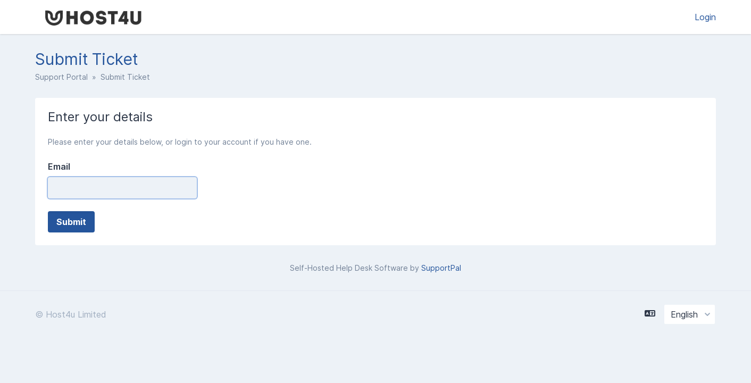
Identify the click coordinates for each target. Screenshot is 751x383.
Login (705, 17)
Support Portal (61, 76)
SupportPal (441, 267)
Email (59, 166)
